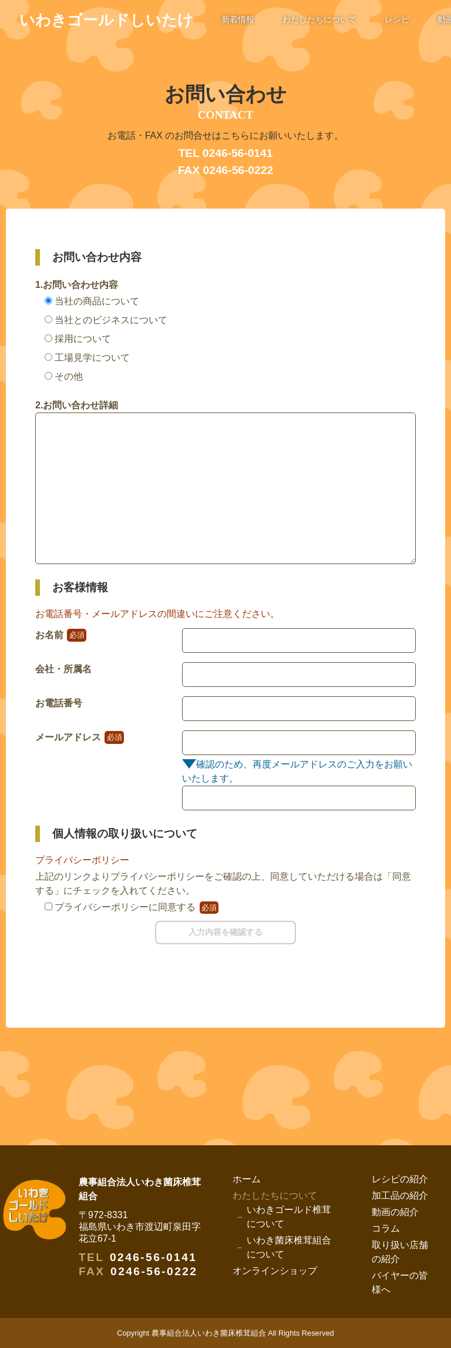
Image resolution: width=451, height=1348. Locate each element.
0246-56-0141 (153, 1257)
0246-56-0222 (153, 1271)
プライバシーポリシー (82, 860)
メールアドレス (79, 737)
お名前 (60, 635)
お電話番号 (58, 703)
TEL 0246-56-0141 (226, 153)
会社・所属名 (63, 669)
